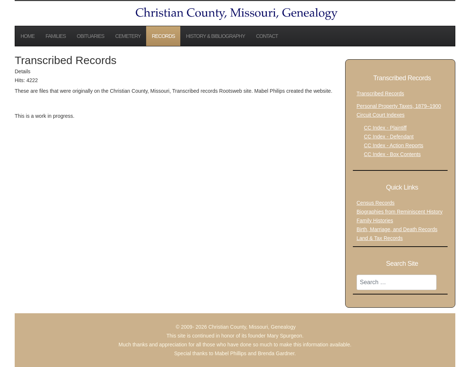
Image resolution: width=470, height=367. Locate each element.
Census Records (376, 203)
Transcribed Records (380, 93)
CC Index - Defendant (388, 137)
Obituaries (90, 36)
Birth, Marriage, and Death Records (397, 229)
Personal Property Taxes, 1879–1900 (399, 106)
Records (163, 36)
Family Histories (375, 220)
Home (28, 36)
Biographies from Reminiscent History (399, 212)
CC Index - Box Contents (392, 154)
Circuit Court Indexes (381, 115)
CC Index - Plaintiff (385, 128)
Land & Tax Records (380, 238)
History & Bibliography (215, 36)
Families (56, 36)
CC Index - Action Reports (393, 145)
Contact (267, 36)
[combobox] (397, 282)
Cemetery (128, 36)
